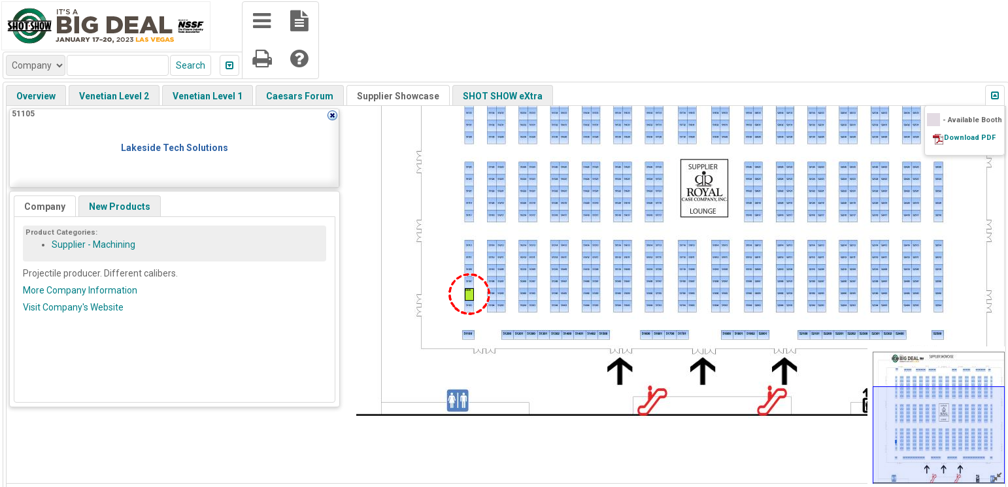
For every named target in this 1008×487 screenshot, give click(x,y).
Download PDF (970, 137)
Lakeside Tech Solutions (174, 148)
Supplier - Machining (93, 244)
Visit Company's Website (73, 307)
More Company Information (80, 290)
